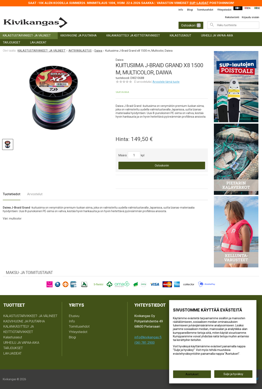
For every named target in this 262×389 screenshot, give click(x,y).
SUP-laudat (199, 3)
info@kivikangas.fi (148, 337)
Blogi (187, 9)
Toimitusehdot (202, 9)
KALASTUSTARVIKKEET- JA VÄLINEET (27, 35)
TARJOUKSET (11, 42)
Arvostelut (35, 194)
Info (178, 9)
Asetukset (192, 375)
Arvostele (166, 81)
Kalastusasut (180, 35)
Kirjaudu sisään (250, 17)
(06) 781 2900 (144, 343)
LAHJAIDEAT (38, 42)
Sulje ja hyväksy (233, 375)
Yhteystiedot (222, 9)
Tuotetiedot (11, 194)
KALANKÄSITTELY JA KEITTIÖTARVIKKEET (133, 35)
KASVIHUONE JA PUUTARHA (79, 35)
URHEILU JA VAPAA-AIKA (217, 35)
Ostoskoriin (162, 165)
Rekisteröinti (232, 17)
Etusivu (74, 316)
